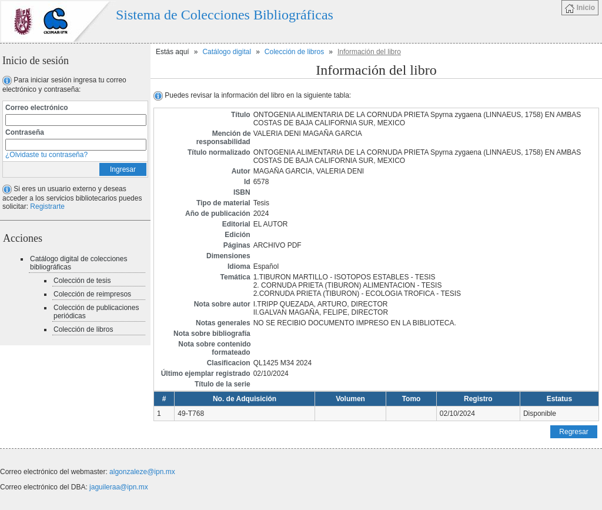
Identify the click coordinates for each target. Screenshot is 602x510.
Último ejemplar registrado (205, 373)
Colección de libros (83, 329)
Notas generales (223, 323)
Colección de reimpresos (92, 294)
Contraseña (24, 132)
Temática (235, 277)
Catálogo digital (226, 52)
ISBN (241, 192)
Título (240, 115)
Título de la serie (222, 384)
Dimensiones (228, 256)
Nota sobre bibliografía (211, 333)
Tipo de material (223, 203)
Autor (241, 171)
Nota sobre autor (222, 304)
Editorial (236, 224)
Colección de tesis (82, 280)
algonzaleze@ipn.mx (142, 472)
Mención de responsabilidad (223, 137)
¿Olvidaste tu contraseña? (46, 155)
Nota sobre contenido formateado (214, 348)
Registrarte (47, 206)
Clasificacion (228, 363)
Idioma (239, 266)
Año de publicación (217, 213)
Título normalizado (219, 152)
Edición (237, 235)
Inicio (580, 8)
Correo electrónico (36, 108)
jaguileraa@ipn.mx (118, 487)
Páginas (236, 245)
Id (247, 182)
